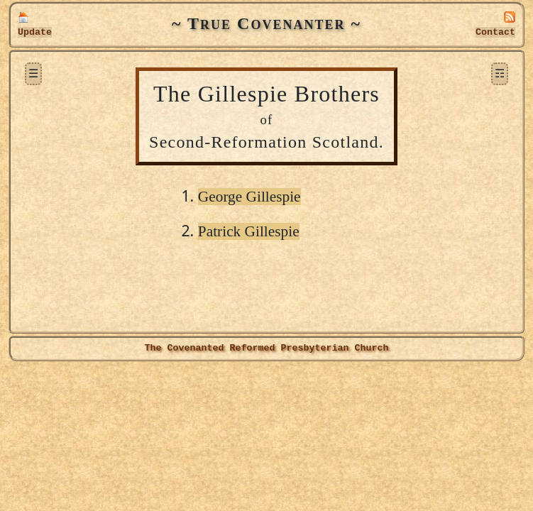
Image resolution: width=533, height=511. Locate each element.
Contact (495, 32)
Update (35, 32)
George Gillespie (249, 196)
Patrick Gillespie (249, 231)
